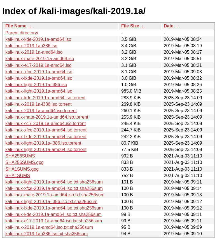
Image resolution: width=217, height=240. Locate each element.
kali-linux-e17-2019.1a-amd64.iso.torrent (45, 123)
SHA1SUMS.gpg (22, 169)
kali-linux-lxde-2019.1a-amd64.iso (38, 78)
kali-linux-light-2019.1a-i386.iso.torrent (43, 143)
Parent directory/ (21, 32)
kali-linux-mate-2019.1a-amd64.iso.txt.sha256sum (54, 194)
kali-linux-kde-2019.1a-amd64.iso (38, 39)
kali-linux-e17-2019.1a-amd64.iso (38, 65)
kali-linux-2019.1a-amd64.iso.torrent (41, 110)
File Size (130, 25)
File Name (16, 25)
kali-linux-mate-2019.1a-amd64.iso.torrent (46, 117)
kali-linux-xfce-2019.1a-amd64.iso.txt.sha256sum (54, 188)
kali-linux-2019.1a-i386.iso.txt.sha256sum (46, 233)
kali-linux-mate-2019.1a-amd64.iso (39, 58)
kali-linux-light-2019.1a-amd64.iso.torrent (46, 149)
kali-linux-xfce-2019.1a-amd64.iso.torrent (46, 130)
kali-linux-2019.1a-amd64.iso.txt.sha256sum (49, 227)
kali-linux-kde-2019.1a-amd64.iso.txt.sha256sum (53, 214)
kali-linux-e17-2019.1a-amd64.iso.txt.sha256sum (53, 220)
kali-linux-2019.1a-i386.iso (31, 45)
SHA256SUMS (20, 156)
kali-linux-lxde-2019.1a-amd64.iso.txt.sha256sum (54, 208)
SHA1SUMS (17, 175)
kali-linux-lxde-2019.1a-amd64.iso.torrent (46, 136)
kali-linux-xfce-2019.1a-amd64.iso (38, 71)
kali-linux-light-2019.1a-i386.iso (36, 84)
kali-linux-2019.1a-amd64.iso (34, 52)
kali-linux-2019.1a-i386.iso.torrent (38, 104)
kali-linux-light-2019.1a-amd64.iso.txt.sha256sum (54, 182)
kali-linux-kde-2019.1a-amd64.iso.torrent (45, 97)
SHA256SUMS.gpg (24, 162)
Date (169, 25)
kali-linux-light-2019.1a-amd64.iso (38, 91)
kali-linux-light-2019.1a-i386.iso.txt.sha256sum (51, 201)
